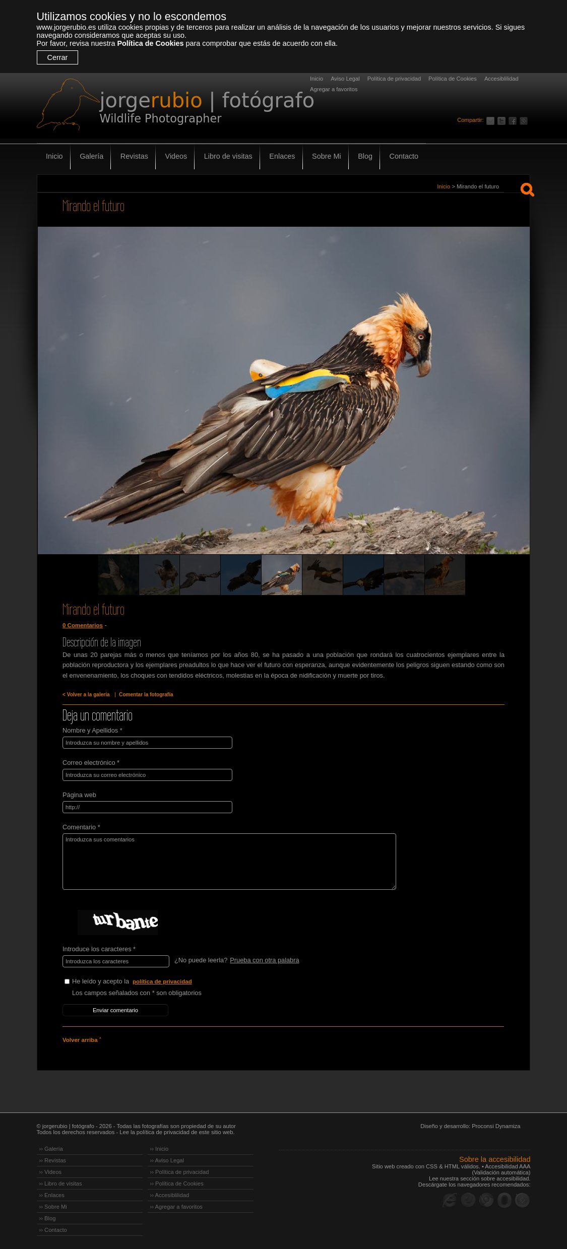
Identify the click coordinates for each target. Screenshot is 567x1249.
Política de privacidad (394, 79)
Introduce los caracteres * (99, 949)
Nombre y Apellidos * (92, 730)
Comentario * (81, 827)
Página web (79, 795)
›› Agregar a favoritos (176, 1207)
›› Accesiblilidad (170, 1195)
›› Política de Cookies (177, 1183)
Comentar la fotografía (146, 694)
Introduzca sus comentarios (229, 861)
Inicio (316, 79)
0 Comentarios (82, 625)
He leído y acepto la (147, 981)
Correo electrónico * (90, 762)
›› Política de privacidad (179, 1172)
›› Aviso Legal (167, 1160)
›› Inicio (159, 1149)
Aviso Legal (345, 79)
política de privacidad (162, 981)
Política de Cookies (150, 43)
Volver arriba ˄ (81, 1040)
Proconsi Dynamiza (496, 1126)
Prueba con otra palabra (264, 960)
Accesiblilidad (501, 79)
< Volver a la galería (86, 694)
